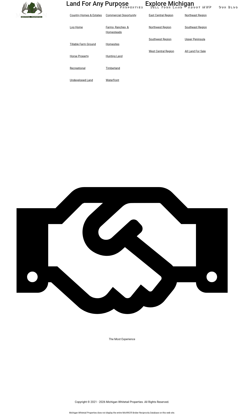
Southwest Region (160, 39)
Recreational (77, 68)
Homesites (112, 44)
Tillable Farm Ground (83, 44)
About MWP (201, 7)
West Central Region (161, 51)
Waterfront (112, 80)
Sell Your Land (167, 7)
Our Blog (228, 7)
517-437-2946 (31, 24)
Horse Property (79, 56)
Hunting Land (114, 56)
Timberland (113, 68)
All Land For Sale (195, 51)
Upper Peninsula (195, 39)
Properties (134, 7)
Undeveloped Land (81, 80)
